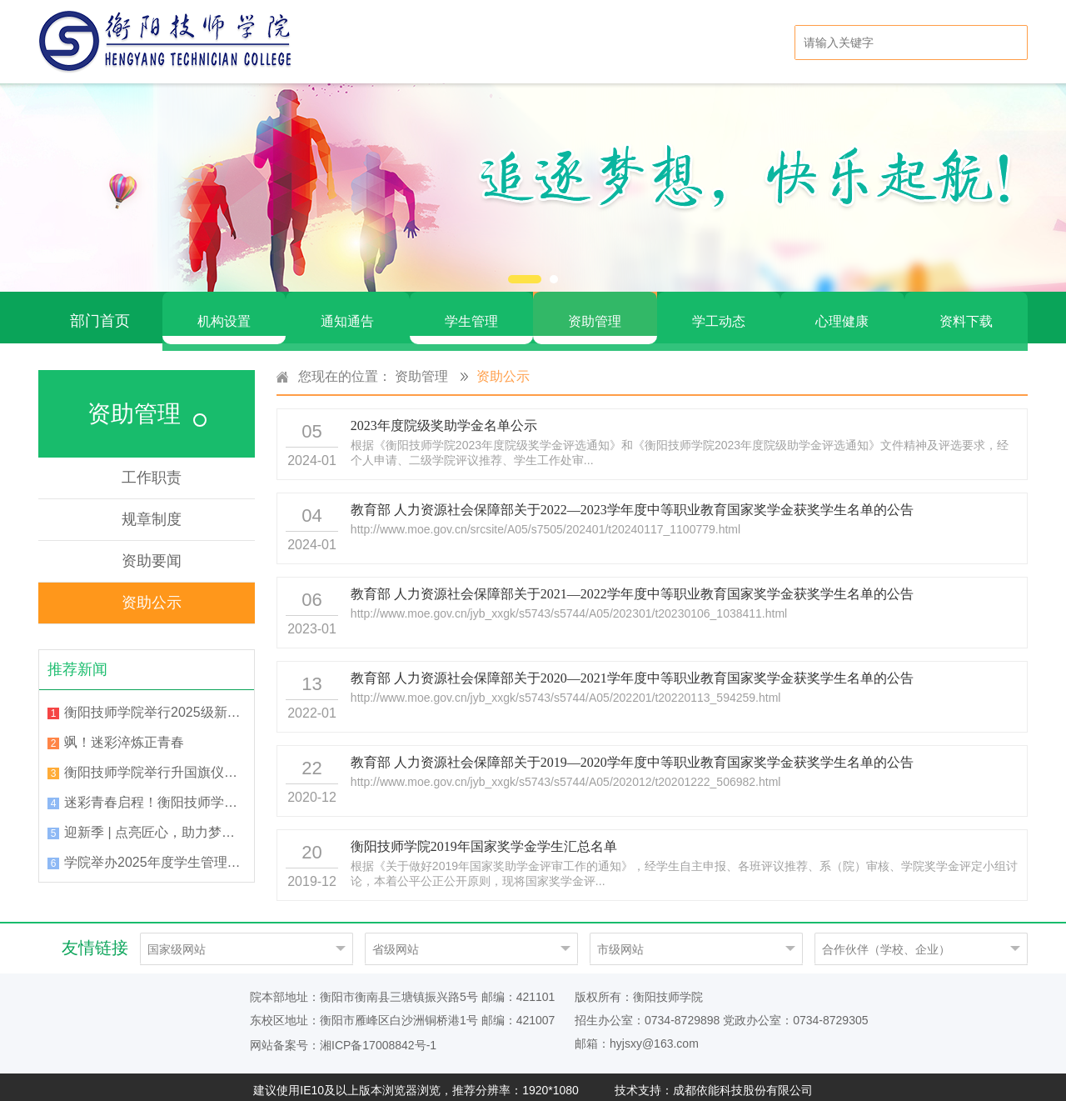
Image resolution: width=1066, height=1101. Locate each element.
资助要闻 (152, 553)
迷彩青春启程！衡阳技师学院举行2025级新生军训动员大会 (155, 795)
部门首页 (100, 313)
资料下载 (966, 313)
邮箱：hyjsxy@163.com (637, 1036)
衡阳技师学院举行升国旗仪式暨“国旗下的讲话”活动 (155, 765)
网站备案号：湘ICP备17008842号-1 (343, 1037)
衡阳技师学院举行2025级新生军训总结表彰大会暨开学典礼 (155, 705)
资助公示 (152, 595)
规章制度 (152, 511)
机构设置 (224, 313)
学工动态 (719, 313)
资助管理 (595, 313)
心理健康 (842, 313)
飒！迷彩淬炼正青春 (124, 735)
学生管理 (471, 313)
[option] (533, 187)
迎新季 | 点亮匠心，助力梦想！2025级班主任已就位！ (155, 825)
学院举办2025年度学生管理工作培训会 (155, 855)
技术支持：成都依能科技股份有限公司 (714, 1082)
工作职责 (152, 470)
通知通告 (347, 313)
